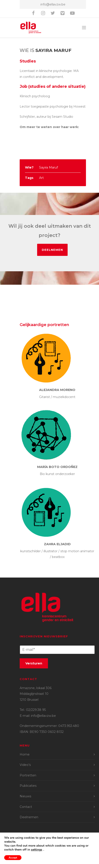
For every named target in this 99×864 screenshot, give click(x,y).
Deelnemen (52, 249)
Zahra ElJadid (57, 544)
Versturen (33, 663)
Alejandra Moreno (57, 390)
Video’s (25, 765)
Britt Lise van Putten (55, 848)
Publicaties (28, 786)
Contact (26, 807)
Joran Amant (74, 842)
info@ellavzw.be (52, 4)
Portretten (28, 775)
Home (25, 754)
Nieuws (25, 796)
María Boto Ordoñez (57, 467)
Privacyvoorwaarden (53, 858)
